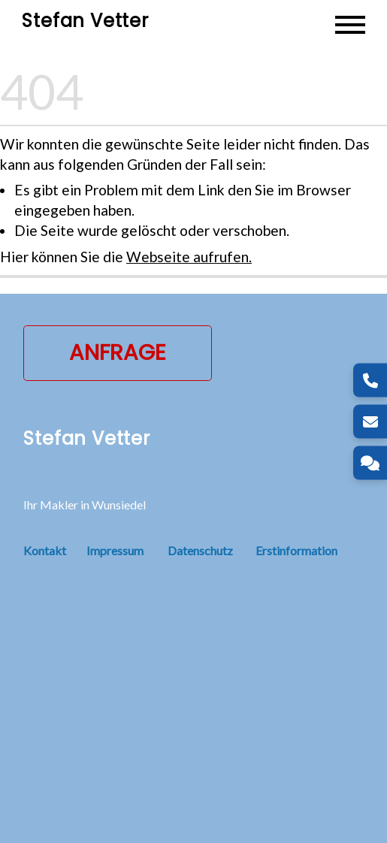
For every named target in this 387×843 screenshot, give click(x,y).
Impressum (115, 550)
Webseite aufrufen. (189, 256)
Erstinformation (296, 550)
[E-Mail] (370, 422)
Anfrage (117, 352)
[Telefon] (370, 380)
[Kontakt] (370, 463)
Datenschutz (200, 550)
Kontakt (54, 550)
